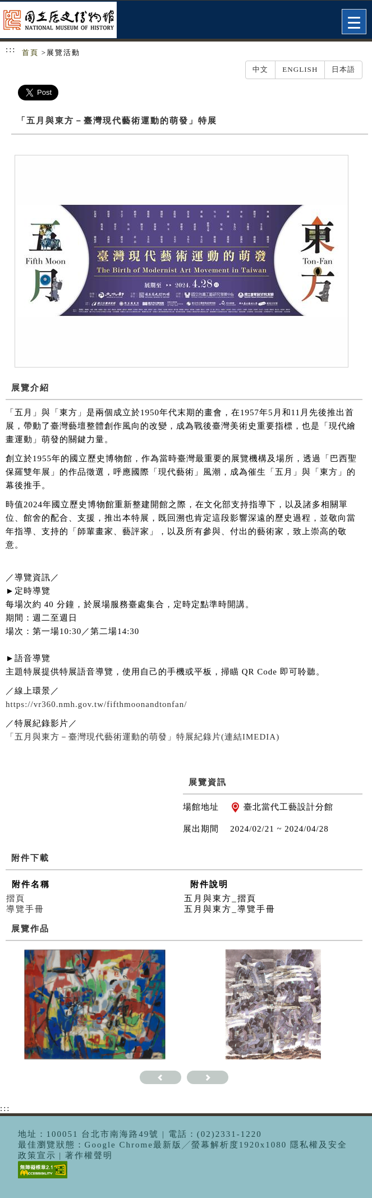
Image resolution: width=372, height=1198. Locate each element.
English (300, 69)
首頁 (30, 52)
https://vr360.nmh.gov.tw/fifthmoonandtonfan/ (96, 704)
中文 (260, 69)
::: (11, 49)
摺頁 (15, 898)
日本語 (343, 69)
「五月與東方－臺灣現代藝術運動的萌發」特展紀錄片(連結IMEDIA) (142, 736)
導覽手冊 (25, 909)
